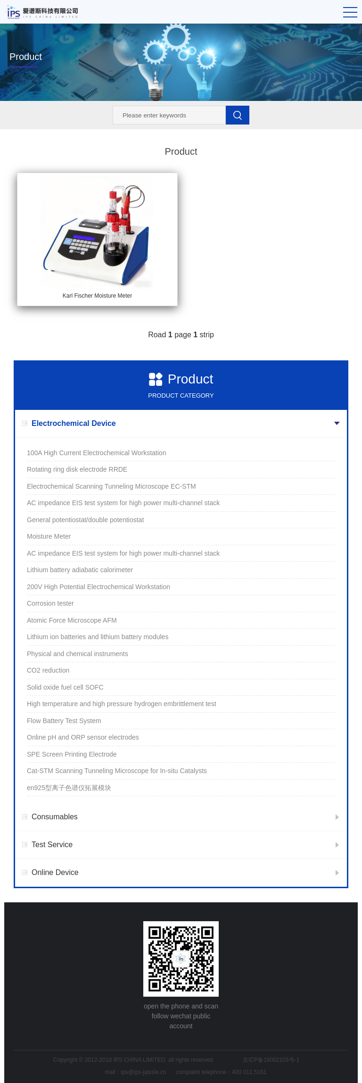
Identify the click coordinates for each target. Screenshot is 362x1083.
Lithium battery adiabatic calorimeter (80, 570)
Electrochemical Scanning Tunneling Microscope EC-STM (111, 486)
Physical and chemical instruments (77, 654)
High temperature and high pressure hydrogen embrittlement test (121, 704)
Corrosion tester (50, 603)
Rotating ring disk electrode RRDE (77, 469)
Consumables (55, 817)
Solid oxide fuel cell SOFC (65, 687)
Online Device (55, 872)
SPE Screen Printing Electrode (72, 754)
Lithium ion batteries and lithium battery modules (97, 637)
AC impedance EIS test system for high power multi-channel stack (123, 503)
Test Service (52, 845)
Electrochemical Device (74, 423)
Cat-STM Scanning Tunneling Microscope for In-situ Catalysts (117, 771)
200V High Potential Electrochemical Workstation (98, 587)
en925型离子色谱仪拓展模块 (69, 787)
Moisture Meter (49, 536)
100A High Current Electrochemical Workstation (96, 453)
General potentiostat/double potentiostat (85, 520)
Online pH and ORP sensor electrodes (83, 737)
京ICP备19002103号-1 (271, 1060)
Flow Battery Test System (64, 721)
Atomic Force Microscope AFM (72, 620)
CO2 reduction (48, 670)
